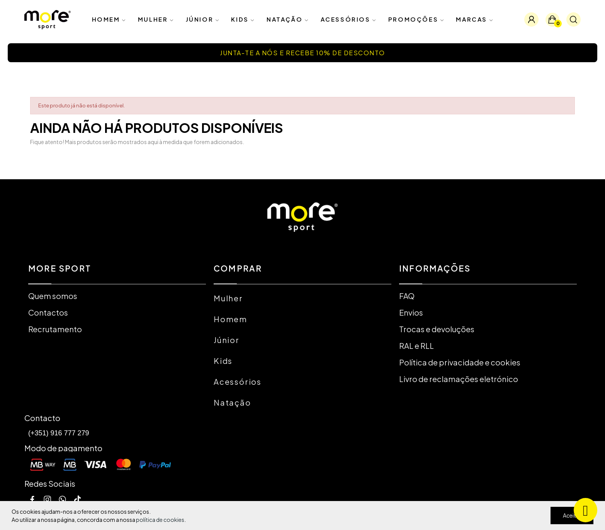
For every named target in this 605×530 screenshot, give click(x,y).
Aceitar (572, 515)
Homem (230, 319)
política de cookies (160, 519)
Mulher (228, 298)
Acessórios (238, 381)
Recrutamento (55, 329)
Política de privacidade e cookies (459, 362)
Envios (411, 312)
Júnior (227, 340)
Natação (232, 402)
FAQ (407, 296)
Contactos (48, 312)
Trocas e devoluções (436, 329)
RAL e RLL (416, 345)
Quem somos (52, 296)
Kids (223, 360)
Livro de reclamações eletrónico (458, 379)
